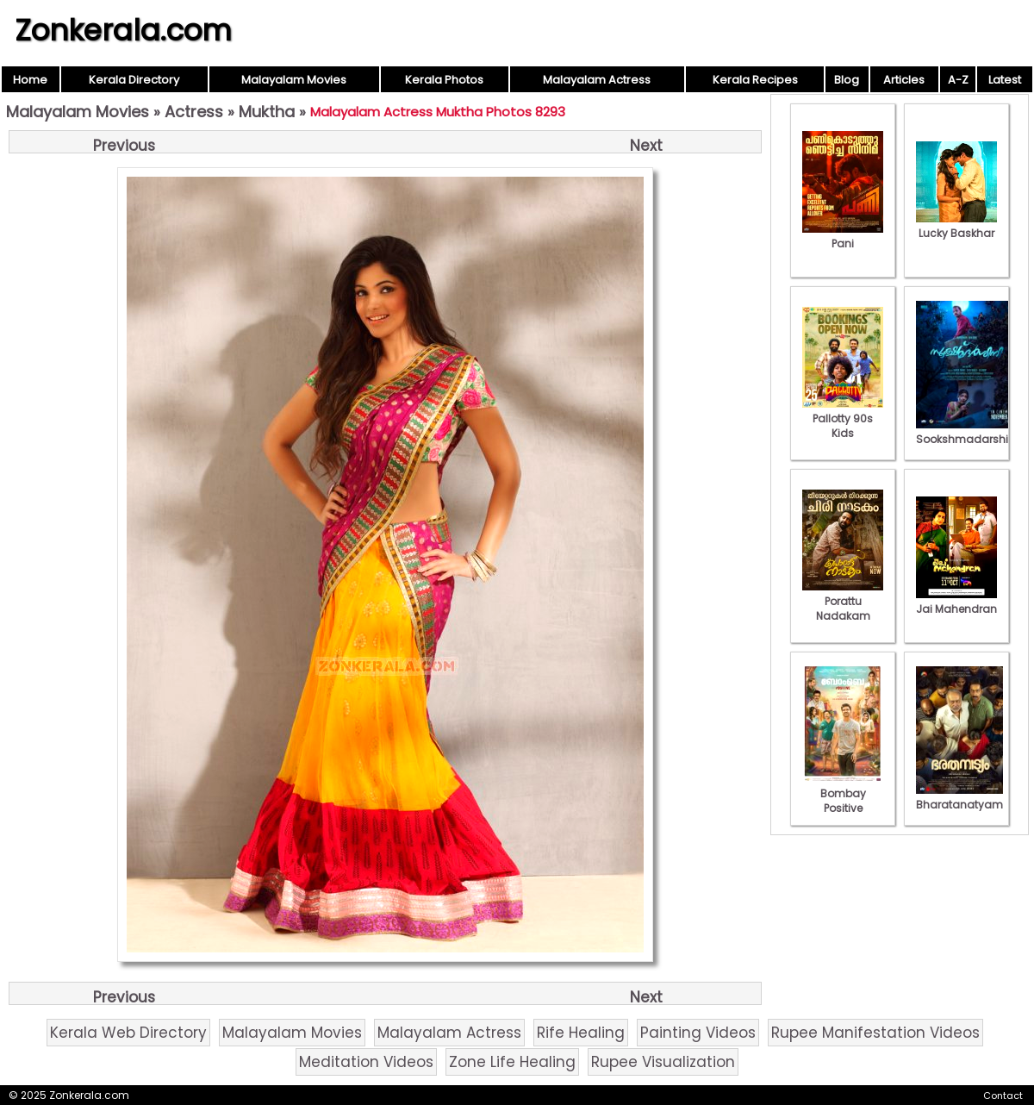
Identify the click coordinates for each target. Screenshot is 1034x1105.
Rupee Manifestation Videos (875, 1032)
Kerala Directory (134, 80)
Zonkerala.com (123, 30)
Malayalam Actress (597, 80)
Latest (1004, 80)
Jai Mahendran (956, 601)
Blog (846, 80)
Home (30, 80)
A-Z (958, 80)
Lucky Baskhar (956, 225)
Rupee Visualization (663, 1062)
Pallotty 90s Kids (842, 418)
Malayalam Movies (293, 80)
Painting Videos (698, 1032)
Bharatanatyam (959, 797)
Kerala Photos (444, 80)
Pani (842, 236)
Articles (904, 80)
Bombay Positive (842, 793)
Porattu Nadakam (842, 601)
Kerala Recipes (755, 80)
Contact (1003, 1095)
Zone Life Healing (512, 1062)
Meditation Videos (366, 1062)
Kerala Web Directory (128, 1032)
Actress (194, 111)
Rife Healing (581, 1032)
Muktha (267, 111)
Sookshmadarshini (967, 431)
